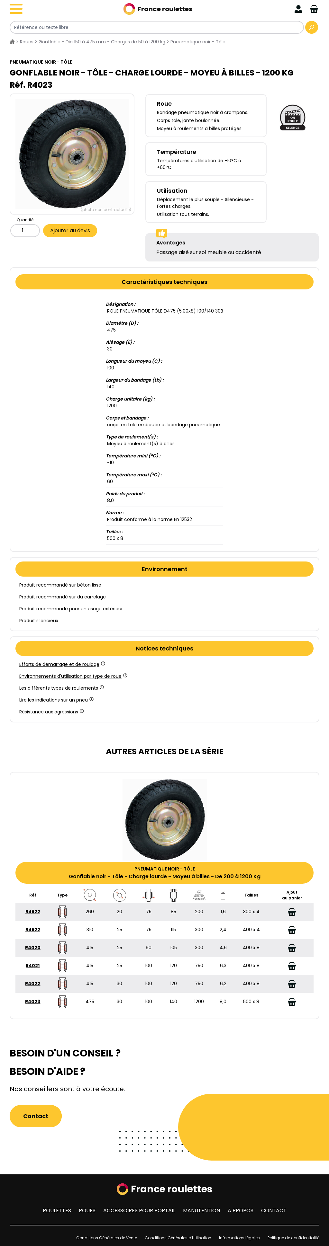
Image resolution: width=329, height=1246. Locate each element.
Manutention (201, 1210)
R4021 (33, 965)
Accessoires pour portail (139, 1210)
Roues (87, 1210)
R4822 (32, 911)
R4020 (33, 947)
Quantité (25, 220)
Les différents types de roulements (61, 688)
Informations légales (239, 1238)
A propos (240, 1210)
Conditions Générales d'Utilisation (178, 1238)
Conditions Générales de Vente (106, 1238)
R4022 (32, 983)
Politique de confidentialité (293, 1238)
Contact (35, 1116)
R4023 (32, 1001)
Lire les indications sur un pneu (56, 700)
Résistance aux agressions (51, 712)
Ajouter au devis (70, 230)
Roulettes (57, 1210)
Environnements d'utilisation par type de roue (72, 676)
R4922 (32, 929)
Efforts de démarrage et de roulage (61, 664)
